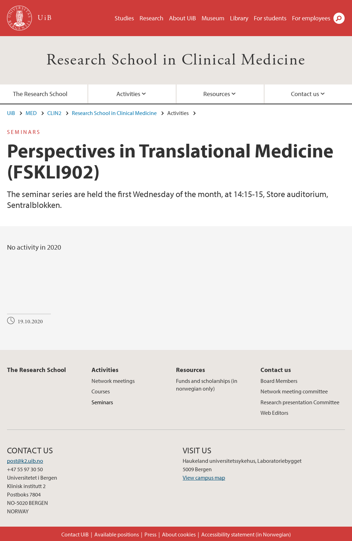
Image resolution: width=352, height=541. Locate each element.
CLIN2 (54, 112)
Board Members (278, 380)
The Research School (40, 94)
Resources (216, 94)
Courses (101, 391)
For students (270, 18)
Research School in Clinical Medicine (175, 60)
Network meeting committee (294, 391)
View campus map (204, 477)
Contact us (305, 94)
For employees (311, 18)
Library (239, 18)
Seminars (102, 402)
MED (31, 112)
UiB (11, 112)
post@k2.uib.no (25, 460)
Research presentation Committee (299, 402)
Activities (128, 94)
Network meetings (113, 380)
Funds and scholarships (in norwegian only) (206, 384)
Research (151, 18)
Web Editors (274, 412)
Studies (124, 18)
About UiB (182, 18)
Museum (213, 18)
